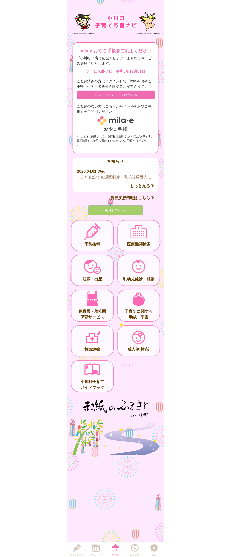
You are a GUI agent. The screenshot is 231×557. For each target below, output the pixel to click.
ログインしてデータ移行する (116, 95)
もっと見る (142, 186)
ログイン (115, 210)
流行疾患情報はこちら (132, 198)
